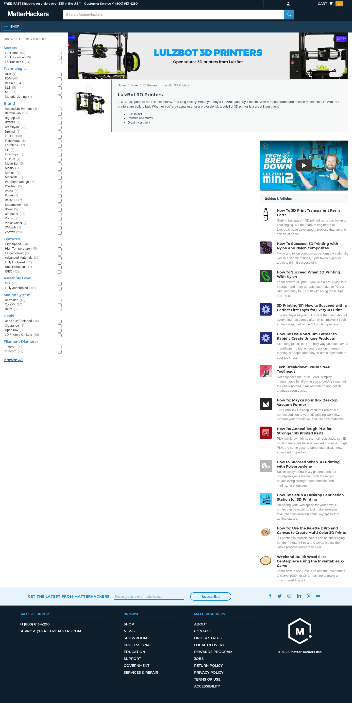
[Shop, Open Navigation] (11, 27)
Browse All (13, 360)
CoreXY (13, 304)
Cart (330, 3)
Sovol (11, 209)
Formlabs (15, 145)
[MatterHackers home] (28, 14)
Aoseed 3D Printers (21, 109)
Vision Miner (16, 223)
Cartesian (15, 300)
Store (134, 85)
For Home (15, 53)
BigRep (12, 118)
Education (134, 652)
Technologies (15, 68)
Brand (9, 103)
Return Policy (208, 665)
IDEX (12, 271)
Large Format (18, 253)
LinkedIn (299, 595)
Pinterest (308, 595)
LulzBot (13, 159)
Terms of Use (207, 679)
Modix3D (14, 177)
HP (10, 150)
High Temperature (21, 248)
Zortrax (13, 232)
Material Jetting (18, 97)
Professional (137, 645)
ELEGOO (13, 136)
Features (12, 239)
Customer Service (97, 3)
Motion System (17, 295)
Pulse (11, 195)
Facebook (270, 595)
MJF (11, 92)
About (200, 624)
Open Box (14, 330)
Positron (13, 186)
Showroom (135, 638)
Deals (9, 316)
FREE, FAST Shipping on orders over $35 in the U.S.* (42, 3)
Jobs (199, 658)
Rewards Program (213, 652)
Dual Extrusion (18, 267)
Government (136, 665)
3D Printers (150, 85)
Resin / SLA (16, 83)
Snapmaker (16, 205)
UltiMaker (15, 214)
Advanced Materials (22, 258)
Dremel (12, 131)
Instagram (289, 595)
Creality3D (15, 127)
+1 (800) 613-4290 (125, 3)
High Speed (16, 244)
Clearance (14, 325)
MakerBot (14, 163)
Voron (11, 218)
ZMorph (13, 227)
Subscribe (211, 596)
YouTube (318, 595)
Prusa (11, 191)
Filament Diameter (21, 341)
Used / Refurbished (22, 321)
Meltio (12, 168)
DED (11, 74)
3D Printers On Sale (22, 335)
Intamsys (14, 154)
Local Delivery (209, 645)
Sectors (10, 48)
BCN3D (12, 122)
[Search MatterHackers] (289, 14)
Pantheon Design (19, 182)
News (129, 631)
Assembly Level (17, 278)
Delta (11, 309)
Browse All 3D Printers (25, 39)
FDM (12, 78)
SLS (10, 87)
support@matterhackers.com (50, 631)
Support (132, 658)
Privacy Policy (208, 672)
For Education (18, 57)
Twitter (279, 595)
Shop (129, 624)
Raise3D (13, 200)
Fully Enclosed (18, 262)
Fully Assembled (21, 288)
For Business (17, 62)
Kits (11, 283)
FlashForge (15, 141)
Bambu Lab (16, 113)
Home (122, 85)
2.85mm (14, 351)
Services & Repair (141, 672)
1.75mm (14, 347)
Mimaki (13, 173)
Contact (202, 631)
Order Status (208, 638)
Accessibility (207, 686)
